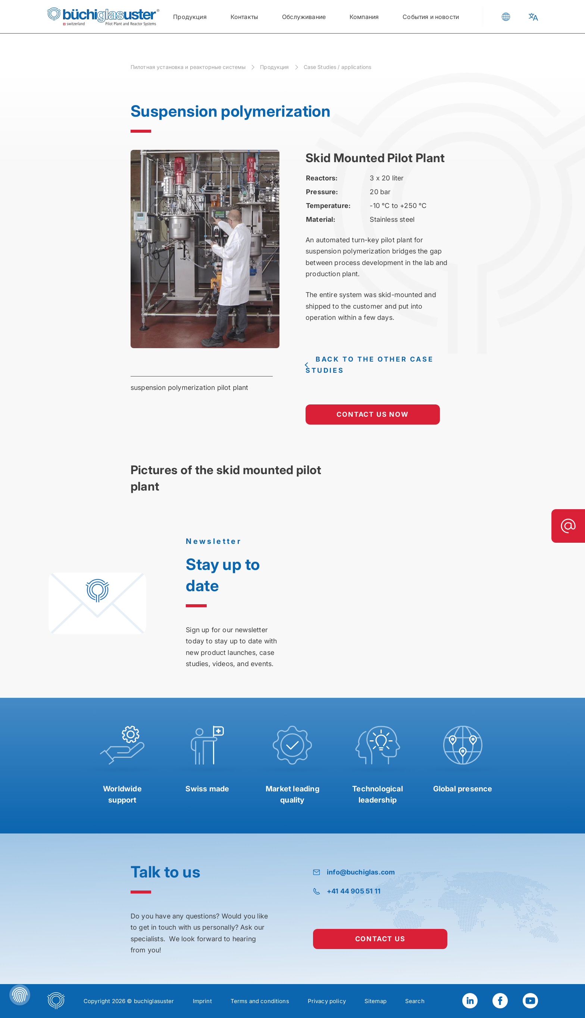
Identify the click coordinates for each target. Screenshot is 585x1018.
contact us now (373, 414)
